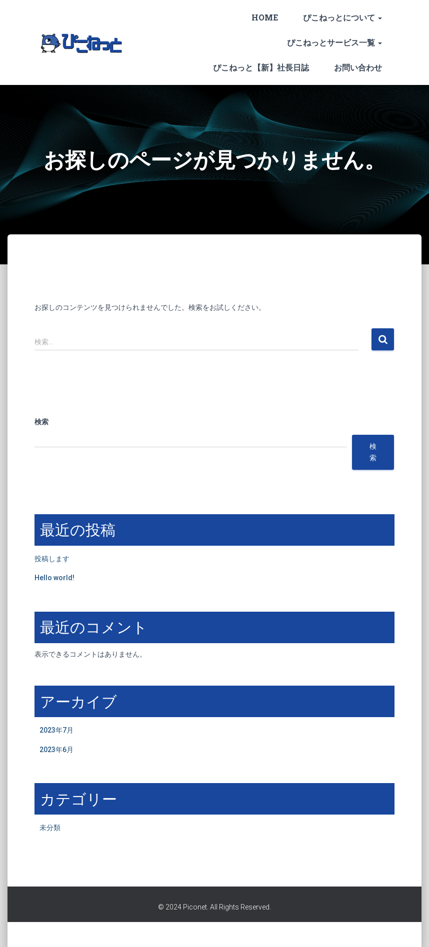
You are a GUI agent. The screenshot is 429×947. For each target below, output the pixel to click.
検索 (41, 422)
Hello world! (54, 578)
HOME (265, 17)
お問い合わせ (358, 67)
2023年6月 (57, 750)
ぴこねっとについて (342, 17)
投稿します (52, 559)
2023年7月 (57, 730)
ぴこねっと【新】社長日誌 (261, 67)
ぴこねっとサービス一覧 (334, 42)
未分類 (50, 828)
